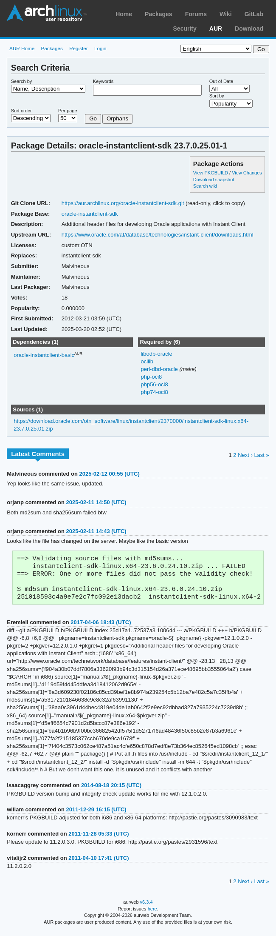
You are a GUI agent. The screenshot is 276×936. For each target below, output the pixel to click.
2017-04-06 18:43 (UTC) (100, 627)
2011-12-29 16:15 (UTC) (96, 814)
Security (185, 28)
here (152, 913)
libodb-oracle (156, 354)
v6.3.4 (146, 907)
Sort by (216, 95)
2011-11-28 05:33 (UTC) (98, 839)
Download (249, 28)
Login (100, 48)
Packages (158, 14)
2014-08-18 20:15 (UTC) (111, 790)
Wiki (226, 14)
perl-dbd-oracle (160, 369)
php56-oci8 (154, 384)
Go (93, 118)
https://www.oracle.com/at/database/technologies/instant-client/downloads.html (157, 234)
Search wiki (205, 185)
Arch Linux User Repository (46, 12)
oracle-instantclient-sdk (90, 214)
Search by (21, 81)
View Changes (247, 172)
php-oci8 (151, 377)
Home (123, 14)
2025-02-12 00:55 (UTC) (109, 474)
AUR (215, 28)
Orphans (117, 118)
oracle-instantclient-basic (44, 355)
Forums (196, 14)
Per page (67, 110)
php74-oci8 (154, 392)
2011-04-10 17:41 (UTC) (98, 863)
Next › (245, 455)
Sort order (21, 110)
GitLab (254, 14)
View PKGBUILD (211, 172)
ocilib (147, 361)
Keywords (103, 81)
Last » (261, 455)
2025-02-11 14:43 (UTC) (96, 531)
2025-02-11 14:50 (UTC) (96, 502)
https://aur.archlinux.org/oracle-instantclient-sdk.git (123, 203)
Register (78, 48)
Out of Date (221, 81)
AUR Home (21, 48)
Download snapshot (213, 179)
